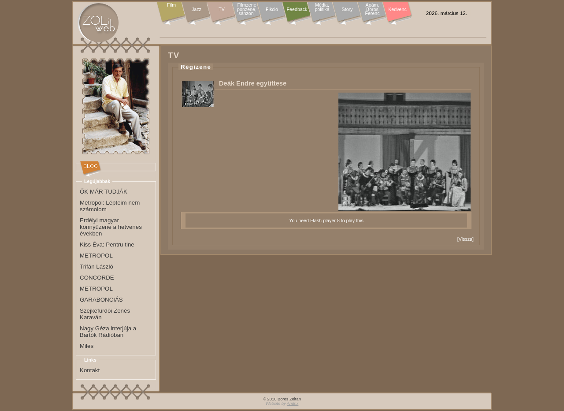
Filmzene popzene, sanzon (246, 9)
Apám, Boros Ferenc (372, 9)
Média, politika (322, 7)
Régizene (196, 67)
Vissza (465, 239)
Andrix (292, 403)
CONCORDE (97, 277)
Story (347, 9)
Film (171, 5)
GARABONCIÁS (101, 299)
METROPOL (96, 255)
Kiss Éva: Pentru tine (107, 244)
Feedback (297, 9)
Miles (86, 346)
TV (222, 9)
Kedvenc (397, 9)
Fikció (272, 9)
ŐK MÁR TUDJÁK (103, 191)
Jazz (196, 9)
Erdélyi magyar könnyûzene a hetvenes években (111, 227)
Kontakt (90, 370)
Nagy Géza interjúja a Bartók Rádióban (108, 331)
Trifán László (96, 266)
